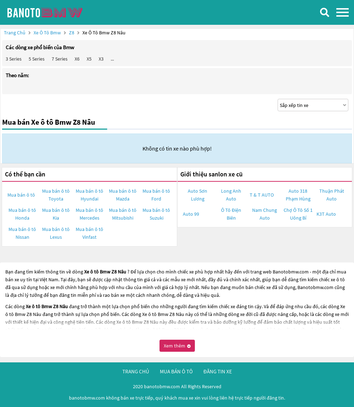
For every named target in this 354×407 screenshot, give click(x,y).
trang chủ (135, 371)
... (112, 59)
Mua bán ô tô (21, 195)
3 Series (14, 59)
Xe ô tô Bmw (47, 32)
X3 (101, 59)
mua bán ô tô (176, 371)
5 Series (37, 59)
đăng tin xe (217, 371)
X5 (89, 59)
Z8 (72, 32)
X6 (77, 59)
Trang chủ (14, 32)
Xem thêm (177, 346)
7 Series (60, 59)
